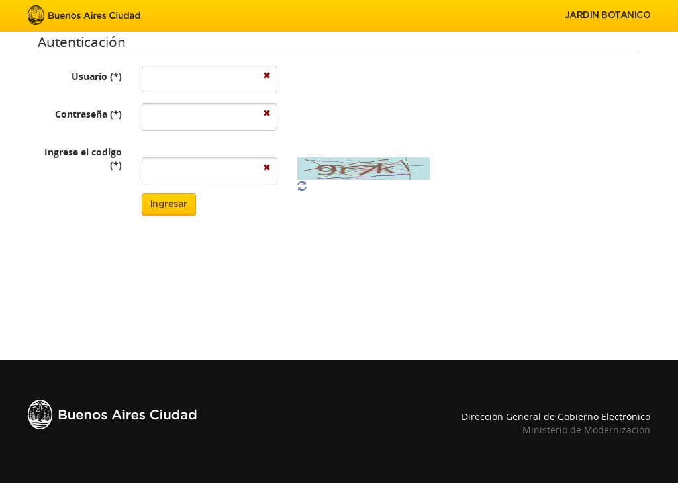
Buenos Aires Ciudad (84, 15)
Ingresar (168, 204)
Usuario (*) (97, 76)
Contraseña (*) (88, 114)
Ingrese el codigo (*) (83, 158)
